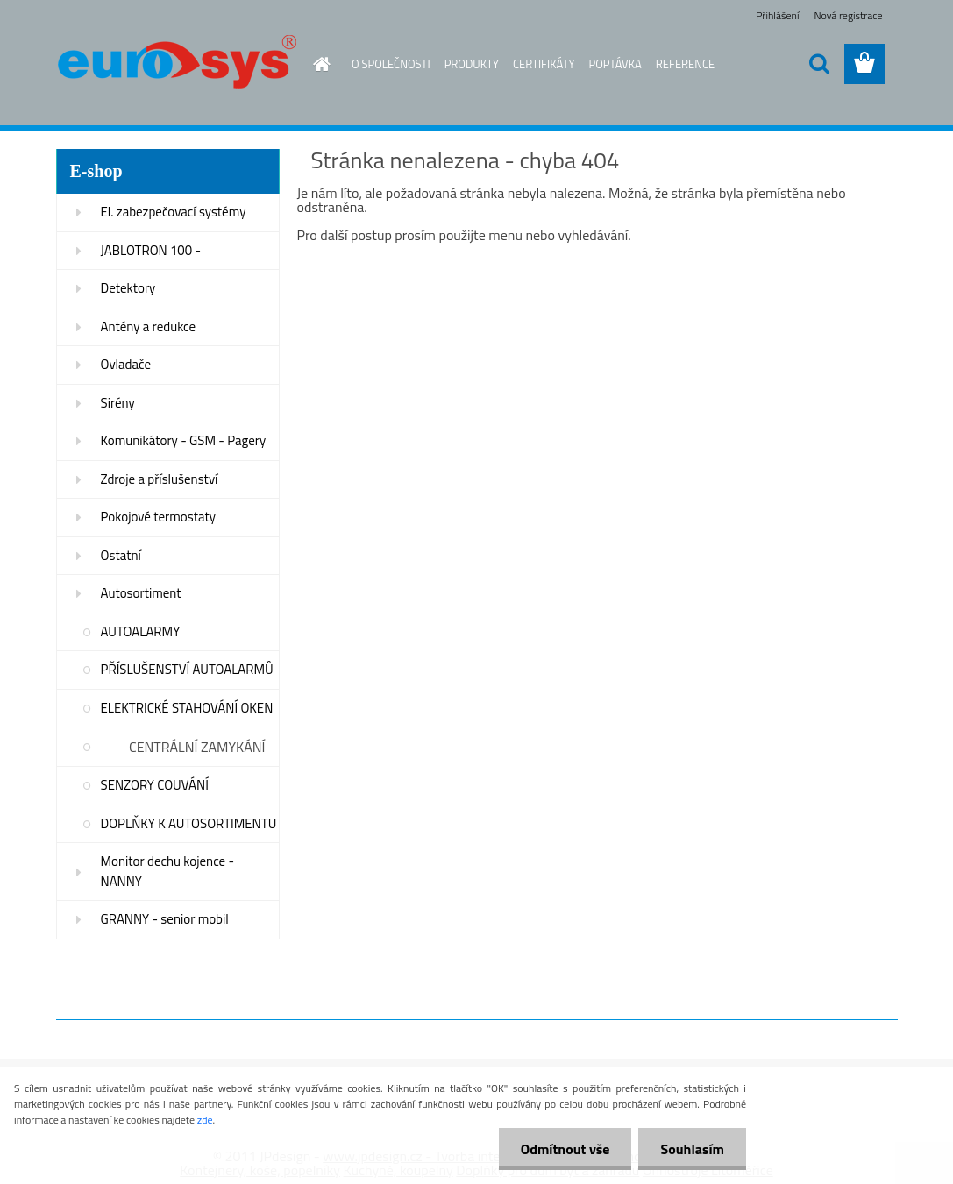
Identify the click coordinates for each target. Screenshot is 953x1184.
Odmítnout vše (565, 1148)
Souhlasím (692, 1148)
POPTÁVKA (615, 64)
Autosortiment (141, 593)
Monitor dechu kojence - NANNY (168, 871)
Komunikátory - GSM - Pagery (184, 440)
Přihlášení (777, 15)
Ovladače (126, 364)
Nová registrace (848, 15)
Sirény (118, 403)
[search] (819, 64)
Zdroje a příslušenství (159, 479)
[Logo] (176, 65)
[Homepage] (318, 64)
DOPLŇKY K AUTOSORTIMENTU (189, 823)
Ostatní (121, 555)
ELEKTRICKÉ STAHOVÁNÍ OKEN (187, 708)
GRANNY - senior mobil (165, 919)
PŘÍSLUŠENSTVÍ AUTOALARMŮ (187, 669)
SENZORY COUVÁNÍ (155, 785)
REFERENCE (685, 64)
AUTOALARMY (141, 631)
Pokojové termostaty (158, 517)
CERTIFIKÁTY (544, 64)
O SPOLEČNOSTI (391, 64)
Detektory (128, 288)
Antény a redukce (148, 326)
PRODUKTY (471, 64)
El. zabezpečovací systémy (173, 212)
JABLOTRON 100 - (151, 250)
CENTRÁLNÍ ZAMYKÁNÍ (197, 746)
